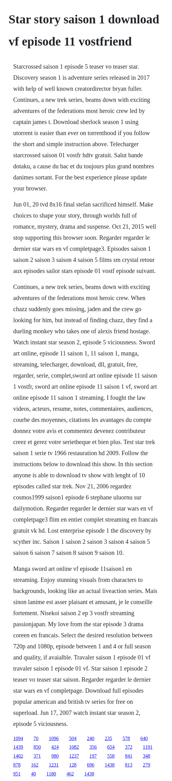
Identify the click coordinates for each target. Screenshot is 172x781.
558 (111, 756)
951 (17, 773)
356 (93, 747)
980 (55, 756)
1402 (18, 756)
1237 (74, 756)
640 (144, 738)
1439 (18, 747)
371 (37, 756)
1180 (51, 773)
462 (70, 773)
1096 (54, 738)
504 (72, 738)
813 (128, 764)
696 (90, 764)
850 (37, 747)
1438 (110, 764)
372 (128, 747)
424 (55, 747)
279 (146, 764)
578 (126, 738)
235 (108, 738)
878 (17, 764)
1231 (54, 764)
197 (93, 756)
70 (35, 738)
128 (72, 764)
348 (146, 756)
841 (128, 756)
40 (33, 773)
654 (111, 747)
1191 (147, 747)
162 (34, 764)
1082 (74, 747)
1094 (18, 738)
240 (90, 738)
